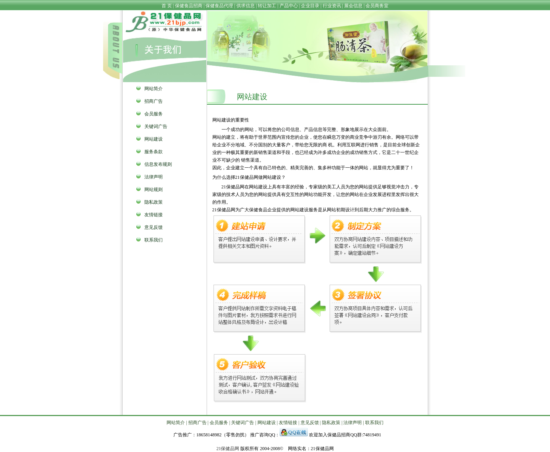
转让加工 (267, 5)
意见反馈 (153, 227)
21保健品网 (227, 448)
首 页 (167, 5)
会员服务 (153, 114)
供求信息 (245, 5)
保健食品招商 (188, 5)
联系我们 (153, 240)
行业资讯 (332, 5)
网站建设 (153, 139)
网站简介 (153, 88)
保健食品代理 (219, 5)
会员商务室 (377, 5)
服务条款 (153, 151)
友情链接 (153, 214)
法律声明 (153, 177)
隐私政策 (153, 202)
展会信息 (353, 5)
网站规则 (153, 189)
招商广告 (153, 101)
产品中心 (289, 5)
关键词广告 (155, 126)
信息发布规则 (158, 164)
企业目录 (310, 5)
